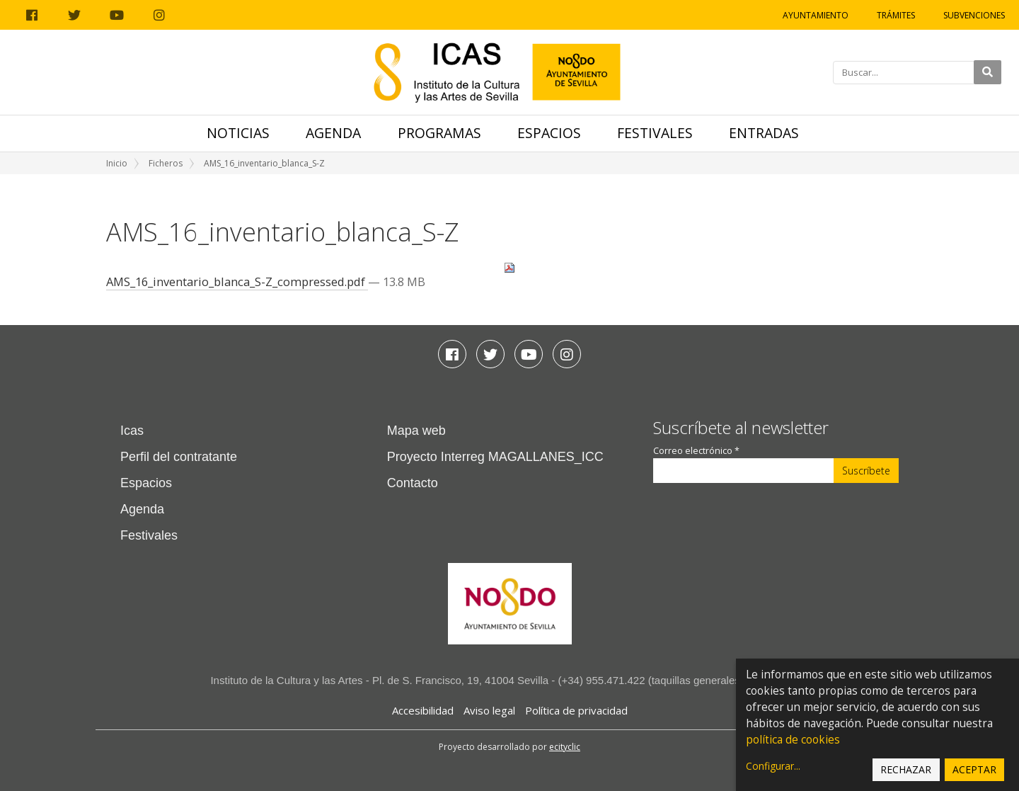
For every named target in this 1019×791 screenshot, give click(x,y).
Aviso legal (489, 710)
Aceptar (974, 769)
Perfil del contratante (178, 457)
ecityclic (564, 747)
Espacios (549, 132)
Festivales (655, 132)
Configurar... (773, 766)
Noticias (238, 132)
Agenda (333, 132)
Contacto (412, 483)
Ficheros (166, 163)
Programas (439, 132)
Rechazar (905, 769)
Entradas (764, 132)
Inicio (116, 163)
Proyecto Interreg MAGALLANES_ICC (495, 457)
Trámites (896, 15)
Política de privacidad (576, 710)
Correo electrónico (696, 450)
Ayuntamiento (815, 15)
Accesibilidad (423, 710)
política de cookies (793, 739)
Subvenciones (974, 15)
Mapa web (416, 430)
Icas (132, 430)
